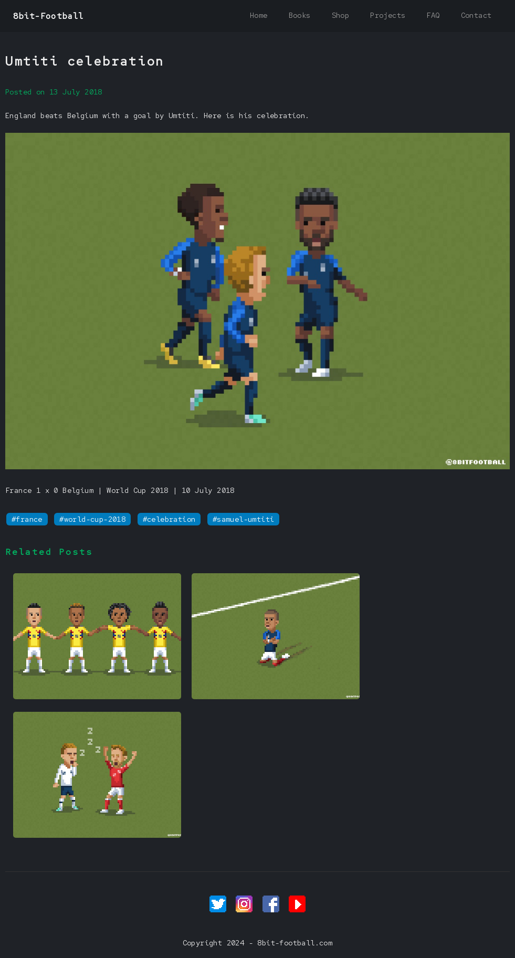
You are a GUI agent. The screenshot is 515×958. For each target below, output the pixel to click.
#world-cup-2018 (92, 519)
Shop (341, 15)
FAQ (432, 15)
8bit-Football (48, 16)
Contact (476, 15)
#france (27, 519)
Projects (387, 15)
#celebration (169, 519)
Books (300, 15)
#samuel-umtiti (244, 519)
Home (259, 15)
